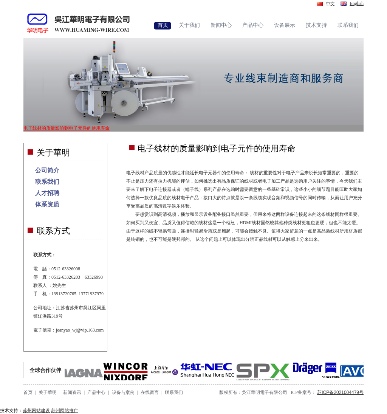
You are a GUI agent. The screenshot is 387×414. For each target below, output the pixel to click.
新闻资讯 (72, 392)
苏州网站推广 (64, 410)
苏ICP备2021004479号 (340, 392)
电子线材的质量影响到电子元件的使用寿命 (66, 128)
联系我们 (47, 181)
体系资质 (47, 204)
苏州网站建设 (36, 410)
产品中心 (96, 392)
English (357, 3)
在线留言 (150, 392)
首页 (28, 392)
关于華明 (48, 392)
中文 (330, 3)
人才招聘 (47, 193)
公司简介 (47, 170)
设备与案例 (123, 392)
